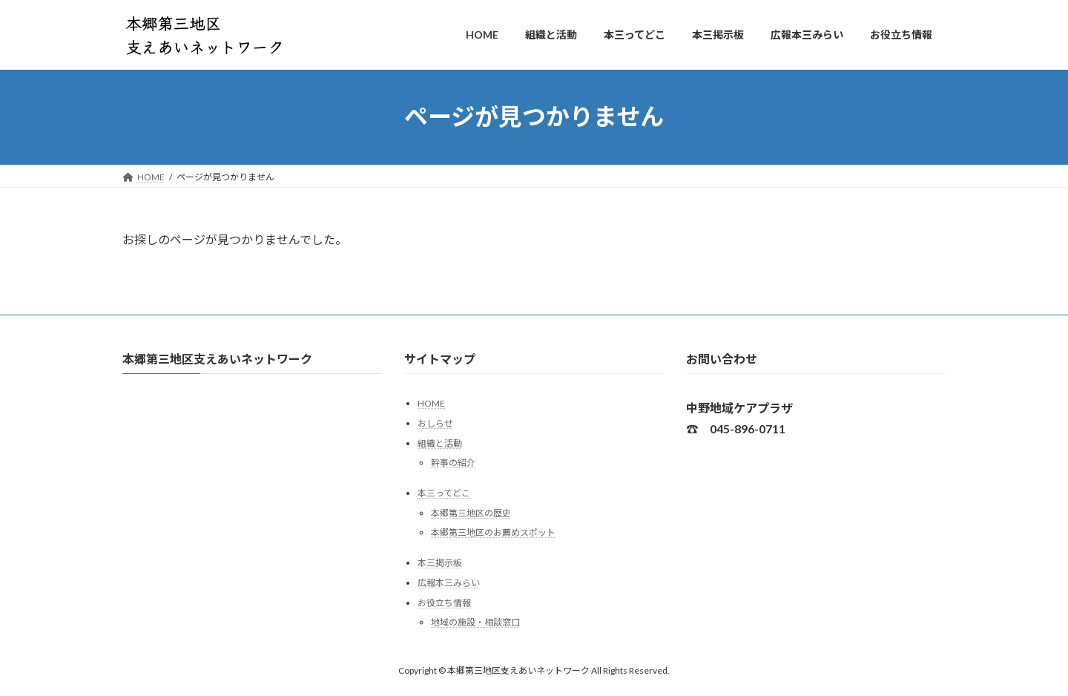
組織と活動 (440, 442)
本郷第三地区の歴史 (471, 513)
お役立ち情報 (444, 602)
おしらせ (435, 423)
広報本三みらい (449, 582)
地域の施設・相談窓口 (475, 622)
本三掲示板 (440, 562)
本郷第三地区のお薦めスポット (493, 532)
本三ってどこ (444, 493)
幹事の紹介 (453, 462)
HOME (431, 403)
